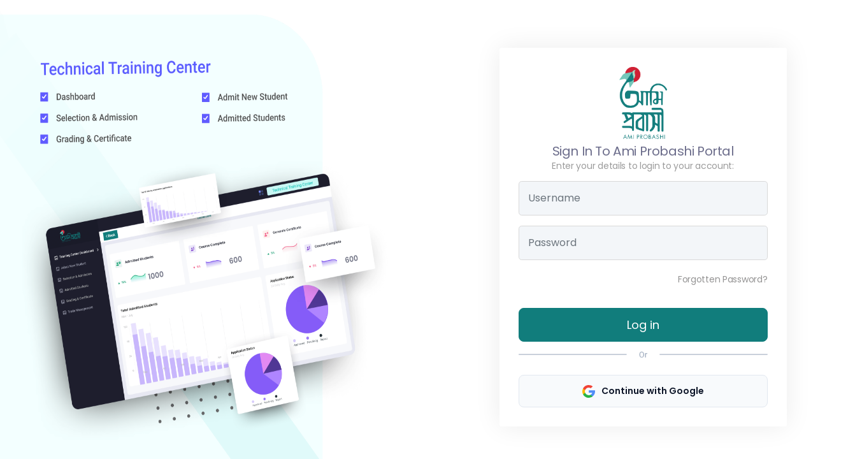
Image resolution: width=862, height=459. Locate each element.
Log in (643, 325)
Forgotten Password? (723, 279)
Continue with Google (643, 391)
